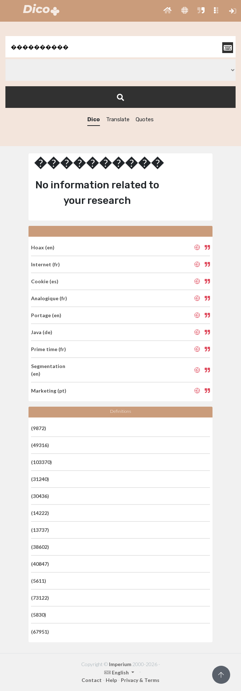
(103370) (41, 462)
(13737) (40, 530)
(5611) (38, 581)
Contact (92, 680)
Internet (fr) (45, 264)
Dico (93, 119)
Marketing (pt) (48, 391)
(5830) (38, 615)
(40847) (40, 564)
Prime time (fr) (48, 349)
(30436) (40, 496)
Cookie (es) (44, 281)
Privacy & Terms (140, 680)
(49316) (40, 445)
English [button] (117, 672)
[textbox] (120, 46)
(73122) (40, 598)
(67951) (40, 632)
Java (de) (41, 332)
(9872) (38, 428)
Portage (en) (46, 315)
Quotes (145, 119)
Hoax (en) (42, 247)
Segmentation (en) (48, 370)
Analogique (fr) (49, 298)
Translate (118, 119)
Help (111, 680)
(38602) (40, 547)
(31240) (40, 479)
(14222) (40, 513)
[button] (167, 11)
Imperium (120, 664)
